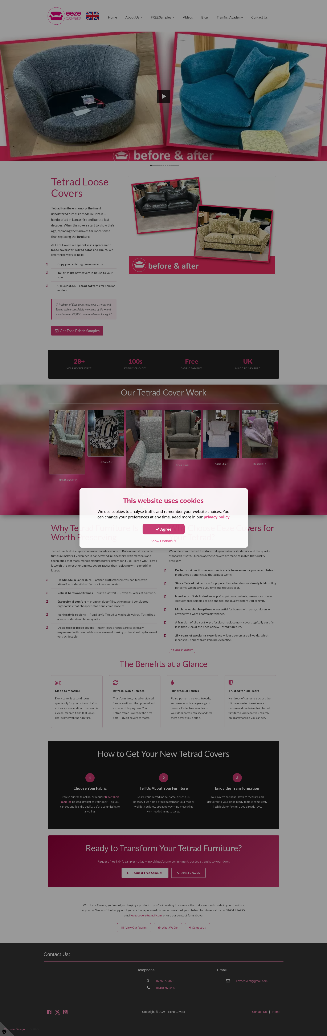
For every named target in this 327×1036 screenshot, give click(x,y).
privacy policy (217, 516)
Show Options (163, 541)
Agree (164, 528)
